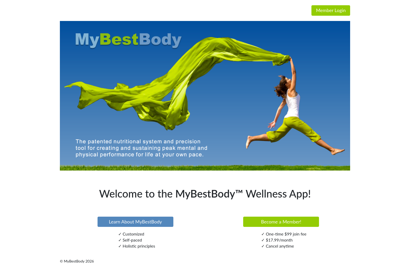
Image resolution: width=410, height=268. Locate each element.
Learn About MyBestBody (135, 222)
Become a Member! (281, 222)
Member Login (331, 10)
